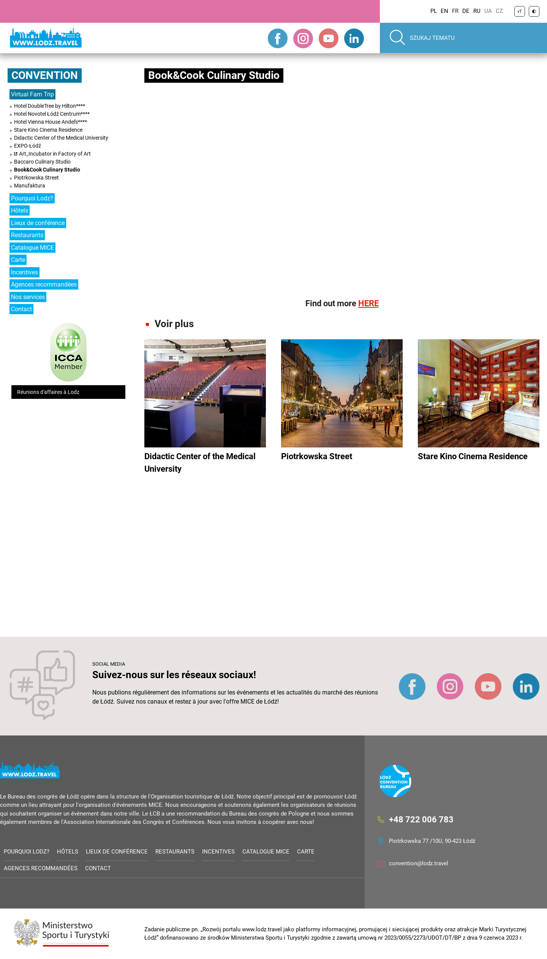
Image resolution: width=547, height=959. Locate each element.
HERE (368, 303)
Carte (18, 259)
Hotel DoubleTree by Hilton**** (49, 106)
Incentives (24, 272)
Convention (44, 75)
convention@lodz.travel (418, 863)
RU (477, 11)
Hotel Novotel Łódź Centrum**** (52, 114)
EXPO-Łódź (27, 146)
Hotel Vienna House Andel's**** (50, 122)
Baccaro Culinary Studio (42, 162)
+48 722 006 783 (421, 819)
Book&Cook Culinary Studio (47, 170)
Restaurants (27, 235)
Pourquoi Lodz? (32, 198)
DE (466, 11)
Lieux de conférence (38, 223)
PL (433, 11)
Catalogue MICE (32, 247)
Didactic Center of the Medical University (61, 138)
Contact (21, 309)
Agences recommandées (44, 284)
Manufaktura (29, 186)
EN (444, 11)
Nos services (28, 297)
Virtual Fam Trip (32, 94)
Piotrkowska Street (36, 178)
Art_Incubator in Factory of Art (55, 154)
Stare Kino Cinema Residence (48, 130)
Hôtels (19, 210)
